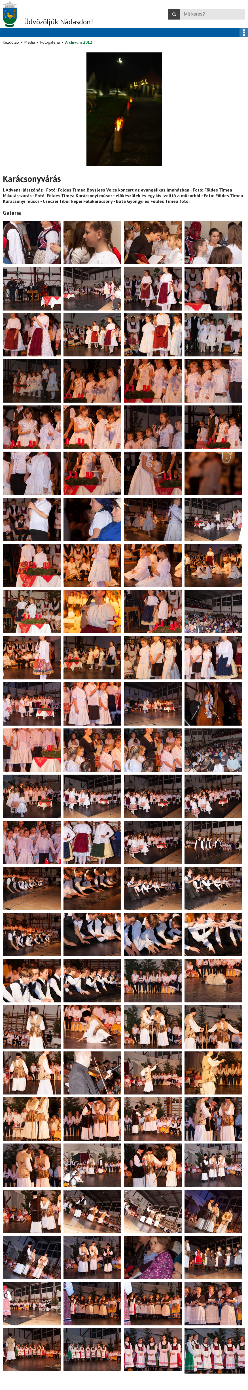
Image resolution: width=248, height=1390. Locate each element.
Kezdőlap (11, 42)
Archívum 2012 (78, 42)
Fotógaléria (50, 42)
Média (29, 42)
